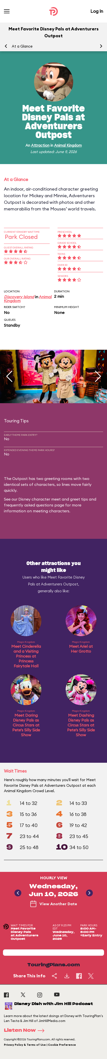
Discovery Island (19, 296)
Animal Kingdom (68, 145)
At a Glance (22, 46)
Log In (96, 11)
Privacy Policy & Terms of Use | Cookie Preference (40, 1044)
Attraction (40, 145)
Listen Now (26, 1030)
